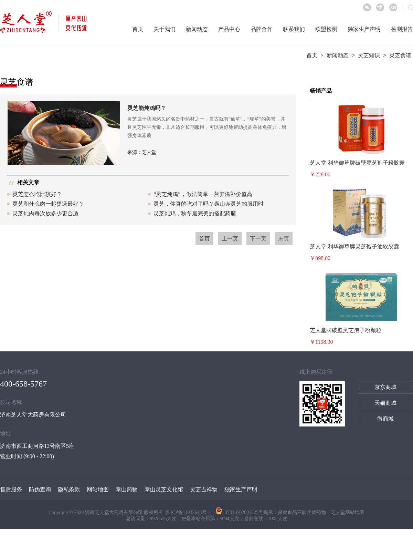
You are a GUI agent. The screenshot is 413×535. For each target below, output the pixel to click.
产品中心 (229, 29)
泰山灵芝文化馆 (164, 489)
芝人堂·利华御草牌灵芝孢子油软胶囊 (354, 246)
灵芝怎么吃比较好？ (37, 194)
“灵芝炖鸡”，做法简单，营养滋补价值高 (202, 194)
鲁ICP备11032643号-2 (189, 512)
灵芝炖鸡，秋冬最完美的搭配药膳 (194, 213)
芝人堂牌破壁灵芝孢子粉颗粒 (345, 330)
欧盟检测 (326, 29)
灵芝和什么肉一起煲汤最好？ (48, 204)
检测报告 (402, 29)
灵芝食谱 (400, 55)
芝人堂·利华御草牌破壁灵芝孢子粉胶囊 (357, 163)
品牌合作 (262, 29)
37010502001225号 (239, 512)
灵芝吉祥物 (204, 489)
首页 (137, 29)
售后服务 (11, 489)
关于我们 (164, 29)
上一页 (230, 238)
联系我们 (294, 29)
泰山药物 (127, 489)
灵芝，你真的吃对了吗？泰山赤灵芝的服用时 (208, 204)
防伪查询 (40, 489)
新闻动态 (197, 29)
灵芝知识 (369, 55)
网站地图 (98, 489)
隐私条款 (69, 489)
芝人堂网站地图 (347, 512)
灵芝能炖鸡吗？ (146, 108)
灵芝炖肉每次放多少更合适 (45, 213)
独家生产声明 (364, 29)
